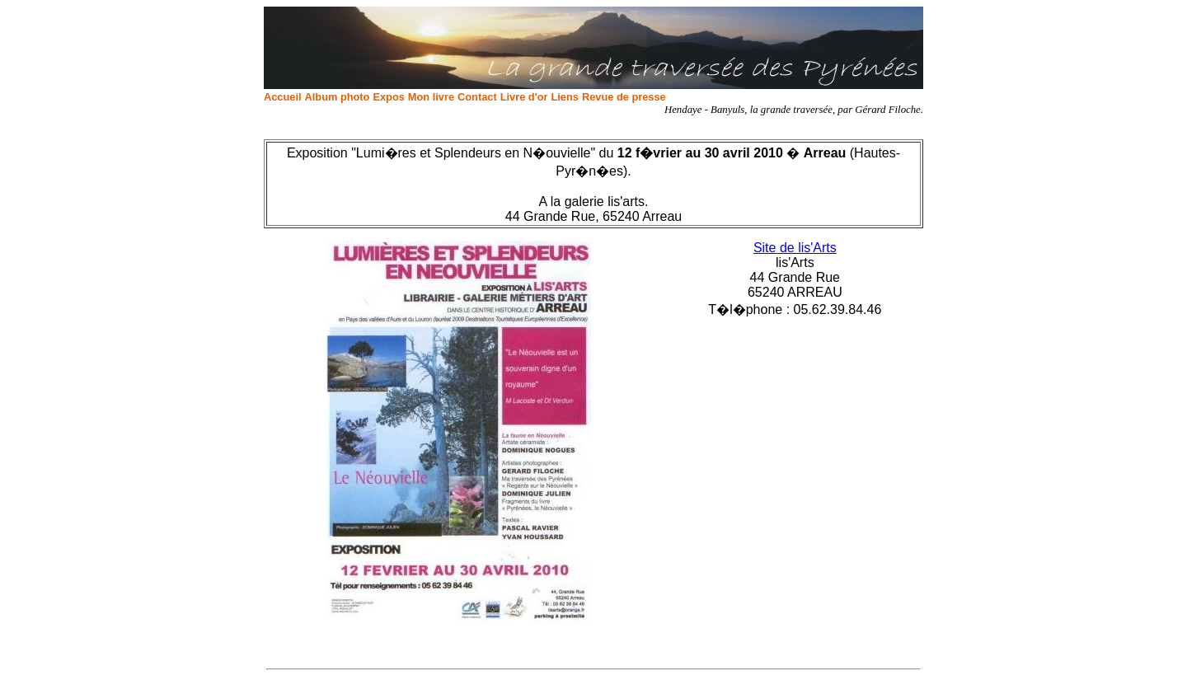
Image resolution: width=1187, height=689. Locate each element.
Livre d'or (524, 97)
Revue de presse (624, 97)
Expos (388, 97)
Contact (477, 97)
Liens (564, 97)
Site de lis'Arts (795, 248)
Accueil (283, 97)
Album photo (337, 97)
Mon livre (431, 97)
